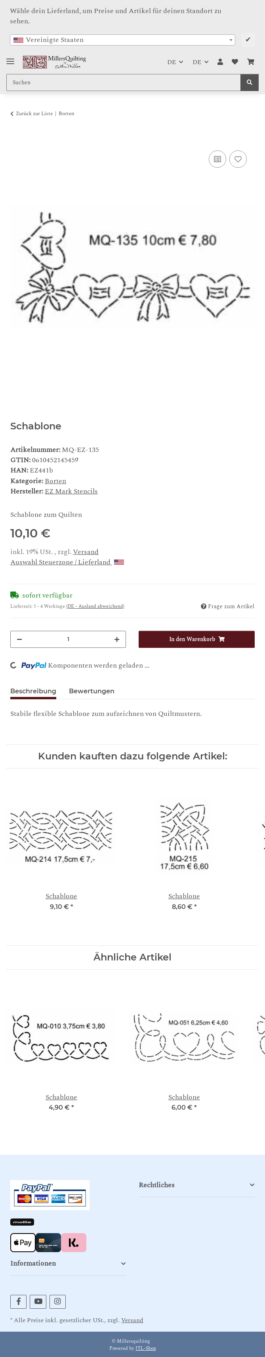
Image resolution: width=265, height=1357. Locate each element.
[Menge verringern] (19, 639)
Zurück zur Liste (34, 114)
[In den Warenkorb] (16, 139)
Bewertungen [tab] (91, 691)
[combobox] (122, 40)
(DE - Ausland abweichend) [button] (95, 606)
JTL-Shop (145, 1348)
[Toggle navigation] (10, 58)
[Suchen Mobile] (123, 82)
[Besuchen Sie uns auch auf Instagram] (58, 1302)
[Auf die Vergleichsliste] (217, 159)
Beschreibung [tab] (33, 691)
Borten (55, 481)
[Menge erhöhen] (117, 639)
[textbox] (122, 40)
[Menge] (68, 639)
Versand (86, 552)
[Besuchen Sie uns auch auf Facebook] (18, 1302)
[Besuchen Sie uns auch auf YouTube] (38, 1302)
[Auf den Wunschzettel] (238, 159)
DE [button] (171, 62)
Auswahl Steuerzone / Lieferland (67, 562)
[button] (220, 62)
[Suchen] (249, 82)
